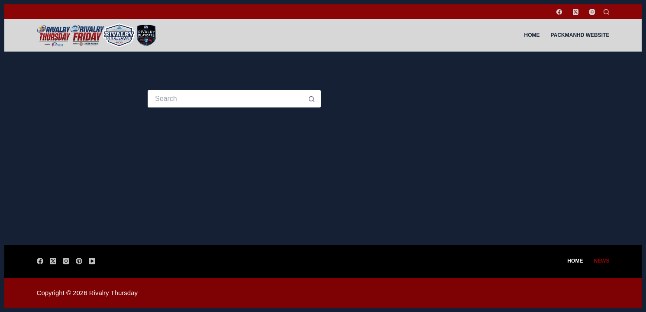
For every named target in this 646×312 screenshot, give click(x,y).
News (601, 261)
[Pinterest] (79, 261)
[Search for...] (226, 98)
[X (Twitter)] (575, 12)
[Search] (606, 12)
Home (532, 35)
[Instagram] (592, 12)
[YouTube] (92, 261)
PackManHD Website (580, 35)
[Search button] (312, 98)
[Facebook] (559, 12)
